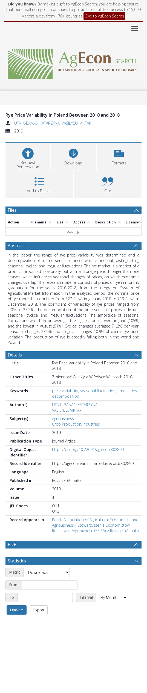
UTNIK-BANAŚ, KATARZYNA (37, 123)
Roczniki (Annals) (124, 530)
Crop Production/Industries (76, 424)
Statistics (17, 561)
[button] (119, 156)
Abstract (16, 246)
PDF (12, 544)
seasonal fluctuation (98, 390)
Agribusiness (63, 418)
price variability (65, 390)
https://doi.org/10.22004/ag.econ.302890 (88, 449)
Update (16, 609)
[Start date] (49, 584)
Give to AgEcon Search (104, 16)
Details (15, 355)
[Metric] (47, 572)
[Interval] (111, 597)
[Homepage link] (74, 62)
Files (12, 210)
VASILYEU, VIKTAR (76, 123)
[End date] (45, 597)
